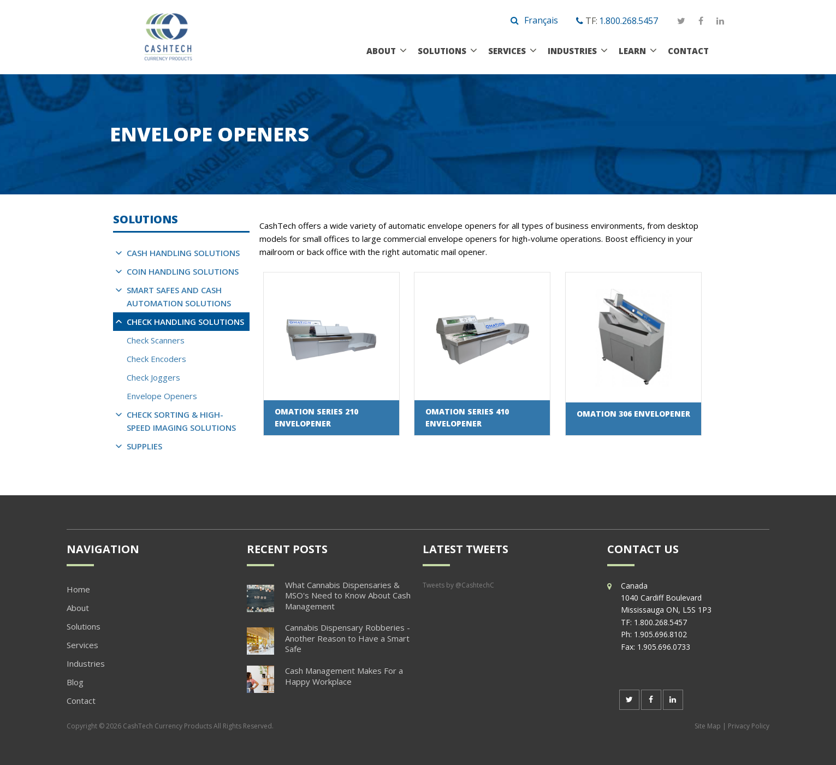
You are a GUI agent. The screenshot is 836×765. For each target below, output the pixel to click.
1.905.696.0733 (663, 647)
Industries (572, 50)
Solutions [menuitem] (83, 626)
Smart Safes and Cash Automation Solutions (179, 296)
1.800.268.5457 (628, 21)
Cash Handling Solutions (183, 252)
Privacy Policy (748, 726)
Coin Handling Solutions (183, 271)
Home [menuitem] (78, 589)
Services (507, 50)
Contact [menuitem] (81, 700)
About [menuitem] (78, 607)
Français (541, 20)
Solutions (442, 50)
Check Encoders (156, 358)
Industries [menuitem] (86, 663)
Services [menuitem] (82, 644)
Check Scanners (156, 340)
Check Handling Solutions (185, 321)
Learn (632, 50)
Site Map (708, 726)
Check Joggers (153, 377)
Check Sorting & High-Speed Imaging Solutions (181, 421)
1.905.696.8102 (660, 634)
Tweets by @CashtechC (458, 585)
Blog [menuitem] (75, 682)
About (381, 50)
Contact (688, 50)
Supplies (144, 446)
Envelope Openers (162, 395)
